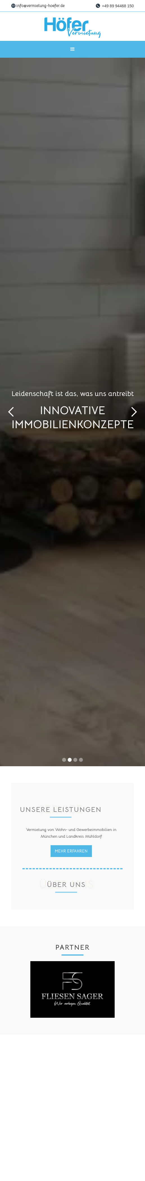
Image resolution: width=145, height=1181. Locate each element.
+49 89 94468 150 (118, 6)
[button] (72, 49)
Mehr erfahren (71, 851)
